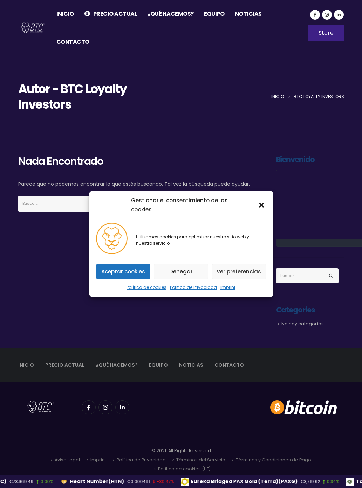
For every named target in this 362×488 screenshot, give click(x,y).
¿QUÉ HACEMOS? (170, 14)
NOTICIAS (248, 14)
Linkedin (122, 407)
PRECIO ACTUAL (110, 14)
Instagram (105, 407)
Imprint (227, 287)
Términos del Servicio (200, 460)
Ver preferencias (239, 271)
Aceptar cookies (123, 271)
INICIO (65, 14)
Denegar (181, 271)
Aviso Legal (67, 460)
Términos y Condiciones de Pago (273, 460)
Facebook (89, 407)
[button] (262, 205)
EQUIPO (214, 14)
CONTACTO (72, 42)
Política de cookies (146, 287)
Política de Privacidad (193, 287)
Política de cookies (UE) (184, 469)
